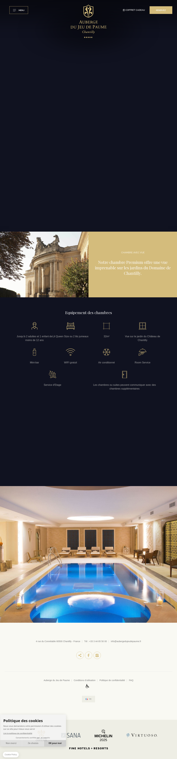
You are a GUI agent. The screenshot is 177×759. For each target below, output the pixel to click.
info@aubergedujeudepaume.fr (126, 641)
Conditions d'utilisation (85, 680)
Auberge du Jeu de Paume (57, 680)
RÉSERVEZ (161, 10)
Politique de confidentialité (112, 680)
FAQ (131, 680)
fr (90, 699)
